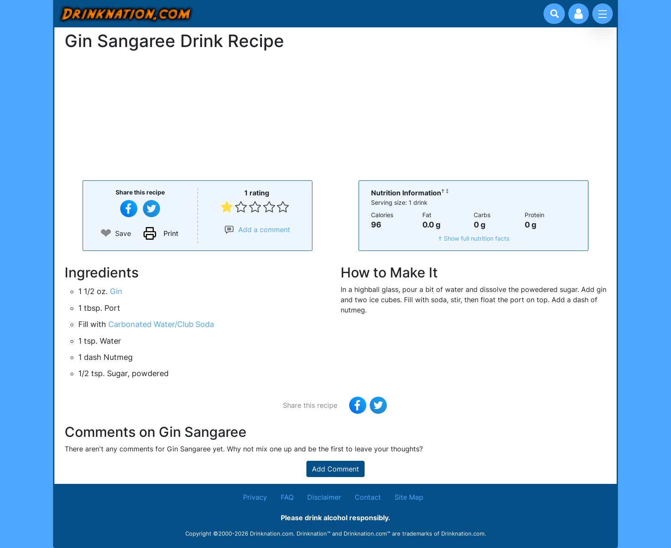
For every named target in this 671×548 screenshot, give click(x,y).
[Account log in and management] (578, 13)
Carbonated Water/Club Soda (161, 324)
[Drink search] (554, 13)
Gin (116, 291)
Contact (368, 497)
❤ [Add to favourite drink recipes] (106, 233)
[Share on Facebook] (128, 208)
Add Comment (335, 469)
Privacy (255, 497)
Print (170, 233)
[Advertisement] (335, 114)
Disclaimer (324, 497)
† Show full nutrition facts (473, 238)
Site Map (409, 497)
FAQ (287, 497)
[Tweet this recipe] (151, 208)
